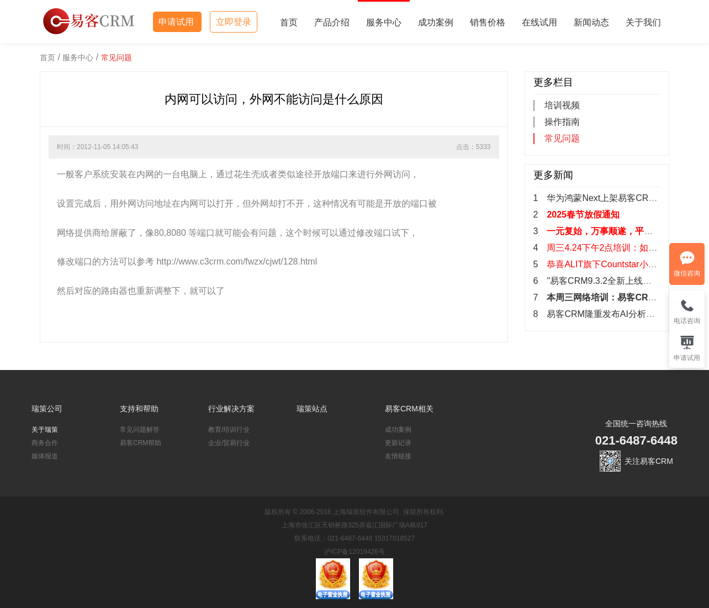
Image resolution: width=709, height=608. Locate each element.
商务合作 (44, 443)
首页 (289, 22)
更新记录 (398, 443)
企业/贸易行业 (229, 443)
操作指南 (562, 121)
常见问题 (116, 57)
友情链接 (398, 456)
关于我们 (643, 22)
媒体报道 (44, 456)
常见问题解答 (140, 429)
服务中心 (383, 22)
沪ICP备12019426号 (354, 552)
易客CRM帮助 (140, 443)
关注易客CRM (649, 461)
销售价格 (487, 22)
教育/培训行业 (229, 429)
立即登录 (233, 22)
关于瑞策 (44, 429)
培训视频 (562, 105)
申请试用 (177, 22)
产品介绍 (332, 22)
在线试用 (539, 22)
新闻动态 (591, 22)
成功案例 (435, 22)
